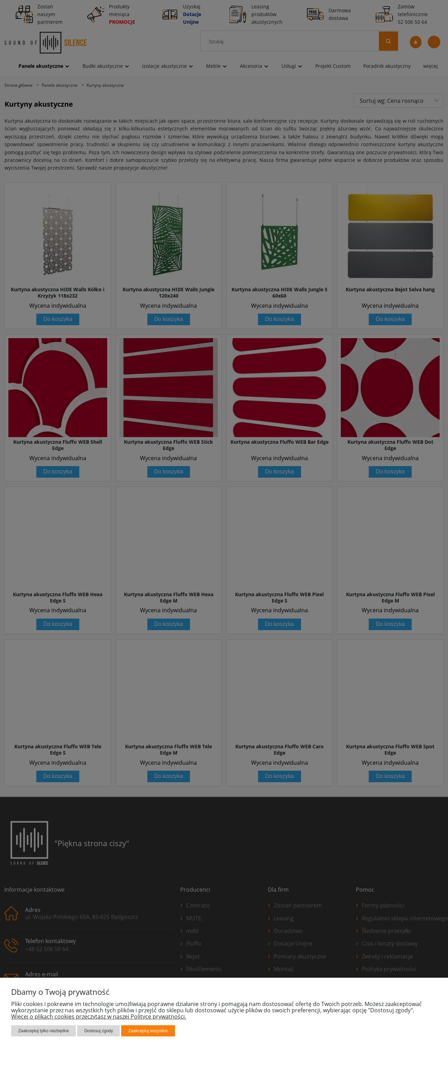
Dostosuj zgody (98, 1030)
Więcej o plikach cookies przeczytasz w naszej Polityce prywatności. (98, 1016)
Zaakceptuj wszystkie (148, 1030)
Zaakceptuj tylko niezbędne (43, 1030)
